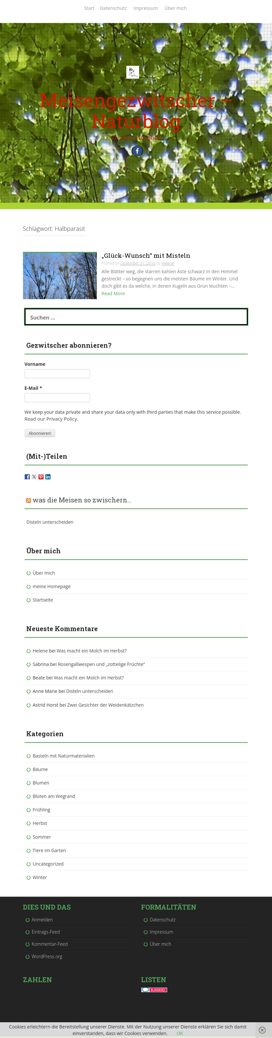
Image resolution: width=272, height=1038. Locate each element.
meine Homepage (52, 588)
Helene (40, 652)
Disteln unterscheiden (50, 523)
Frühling (41, 811)
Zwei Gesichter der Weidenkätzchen (105, 706)
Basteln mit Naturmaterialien (64, 757)
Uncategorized (48, 865)
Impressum (146, 8)
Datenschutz (113, 8)
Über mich (176, 8)
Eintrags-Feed (46, 933)
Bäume (40, 770)
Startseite (43, 601)
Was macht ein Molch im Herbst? (92, 652)
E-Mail (33, 389)
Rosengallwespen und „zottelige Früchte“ (101, 666)
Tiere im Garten (49, 852)
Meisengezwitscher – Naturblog (136, 110)
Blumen (41, 784)
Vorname (35, 366)
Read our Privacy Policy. (50, 420)
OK (180, 1033)
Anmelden (42, 921)
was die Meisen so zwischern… (81, 501)
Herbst (40, 825)
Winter (40, 878)
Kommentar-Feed (50, 945)
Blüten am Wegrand (54, 798)
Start (89, 8)
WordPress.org (47, 958)
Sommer (42, 838)
